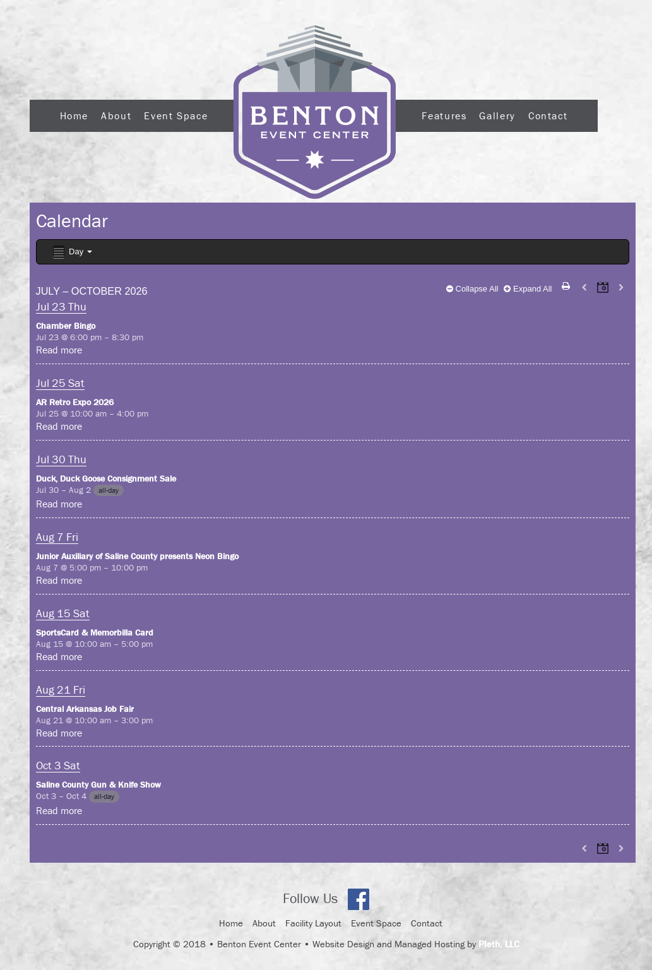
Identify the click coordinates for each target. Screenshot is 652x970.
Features (444, 115)
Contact (547, 115)
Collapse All (472, 288)
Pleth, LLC (498, 944)
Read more (59, 349)
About (116, 115)
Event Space (176, 115)
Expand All (528, 288)
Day (71, 252)
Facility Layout (313, 923)
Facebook (358, 899)
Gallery (497, 115)
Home (74, 115)
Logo (315, 112)
